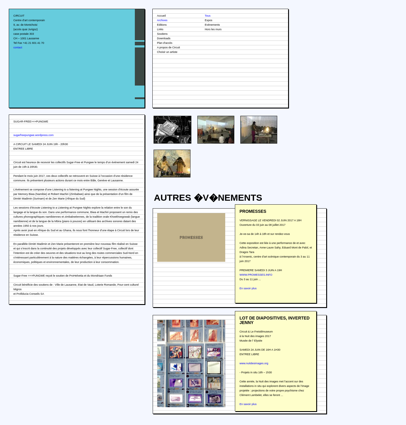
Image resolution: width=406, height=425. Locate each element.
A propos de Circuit (168, 47)
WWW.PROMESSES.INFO (255, 274)
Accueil (161, 15)
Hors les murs (213, 29)
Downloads (164, 38)
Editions (162, 24)
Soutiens (162, 33)
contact (17, 47)
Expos (208, 20)
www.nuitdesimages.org (253, 363)
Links (160, 29)
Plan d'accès (164, 42)
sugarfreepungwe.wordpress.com (33, 135)
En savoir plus (248, 288)
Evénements (212, 24)
